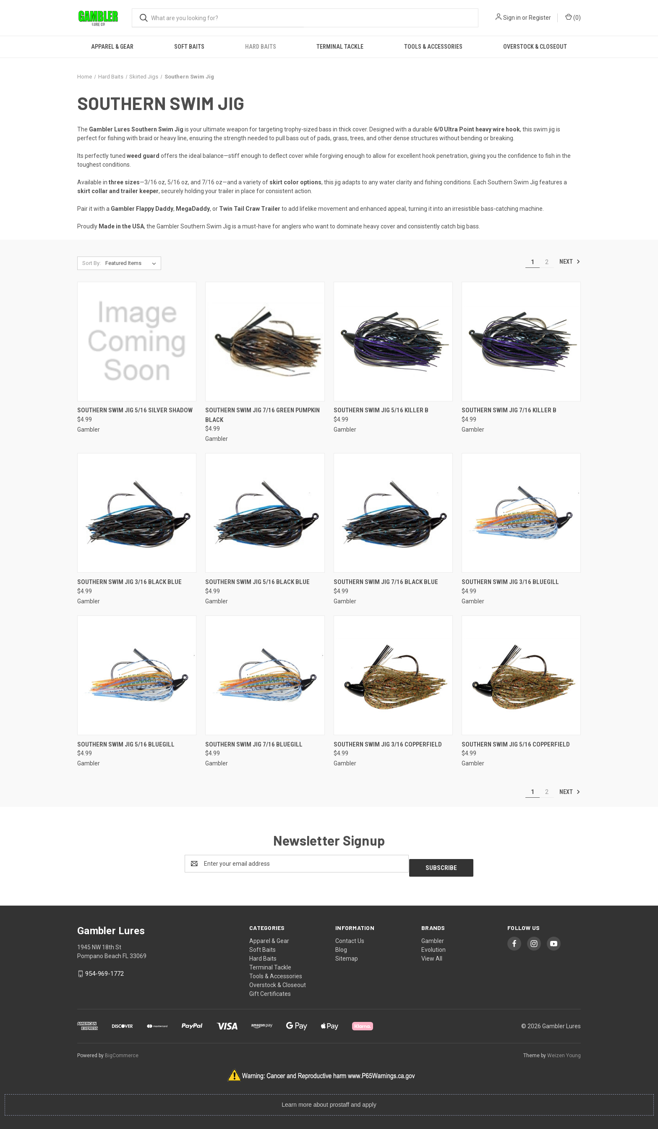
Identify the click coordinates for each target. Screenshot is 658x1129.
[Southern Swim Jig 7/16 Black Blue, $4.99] (393, 513)
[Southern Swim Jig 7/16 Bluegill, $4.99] (265, 675)
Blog (341, 945)
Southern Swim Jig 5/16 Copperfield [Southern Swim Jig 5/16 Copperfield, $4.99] (516, 744)
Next (569, 261)
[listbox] (132, 263)
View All (431, 954)
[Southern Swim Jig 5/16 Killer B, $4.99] (393, 341)
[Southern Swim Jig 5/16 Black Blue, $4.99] (265, 513)
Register (540, 17)
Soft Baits (189, 46)
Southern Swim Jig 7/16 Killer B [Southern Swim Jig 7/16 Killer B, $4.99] (509, 410)
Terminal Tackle (339, 46)
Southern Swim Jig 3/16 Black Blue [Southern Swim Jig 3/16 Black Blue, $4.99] (129, 582)
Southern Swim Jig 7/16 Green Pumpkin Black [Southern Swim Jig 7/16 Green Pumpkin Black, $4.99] (262, 415)
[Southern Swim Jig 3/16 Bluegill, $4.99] (521, 513)
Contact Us (349, 936)
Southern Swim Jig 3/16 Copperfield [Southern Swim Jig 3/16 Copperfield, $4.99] (388, 744)
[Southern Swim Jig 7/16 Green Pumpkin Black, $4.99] (265, 341)
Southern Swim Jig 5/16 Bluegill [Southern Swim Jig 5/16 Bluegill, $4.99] (126, 744)
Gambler (432, 936)
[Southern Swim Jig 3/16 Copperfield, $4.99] (393, 675)
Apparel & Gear (112, 46)
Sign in (512, 17)
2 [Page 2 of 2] (546, 262)
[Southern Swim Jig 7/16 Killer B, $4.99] (521, 341)
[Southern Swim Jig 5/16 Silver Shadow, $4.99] (137, 341)
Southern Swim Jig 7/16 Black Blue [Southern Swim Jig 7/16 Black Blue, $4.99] (386, 582)
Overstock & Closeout (535, 46)
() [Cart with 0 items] (573, 17)
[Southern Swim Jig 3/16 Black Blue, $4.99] (137, 513)
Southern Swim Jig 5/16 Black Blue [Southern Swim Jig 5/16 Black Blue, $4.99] (257, 582)
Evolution (433, 945)
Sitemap (346, 954)
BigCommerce (121, 1051)
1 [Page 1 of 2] (532, 262)
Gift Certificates (270, 989)
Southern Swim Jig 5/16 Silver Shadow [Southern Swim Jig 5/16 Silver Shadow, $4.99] (135, 410)
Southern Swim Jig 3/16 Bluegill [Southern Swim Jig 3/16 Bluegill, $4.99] (510, 582)
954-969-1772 (104, 969)
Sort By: (91, 263)
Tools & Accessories (433, 46)
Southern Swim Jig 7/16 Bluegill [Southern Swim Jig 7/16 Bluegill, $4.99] (254, 744)
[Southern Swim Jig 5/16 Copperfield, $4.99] (521, 675)
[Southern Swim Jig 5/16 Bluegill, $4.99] (137, 675)
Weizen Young (564, 1051)
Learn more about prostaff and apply (329, 1100)
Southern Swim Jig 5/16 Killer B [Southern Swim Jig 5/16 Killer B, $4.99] (381, 410)
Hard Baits (260, 46)
